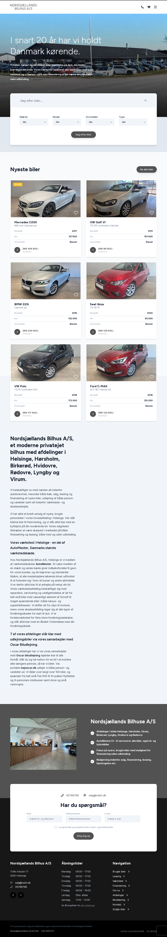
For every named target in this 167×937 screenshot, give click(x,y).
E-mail (107, 822)
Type (122, 125)
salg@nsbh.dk (95, 804)
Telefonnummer (73, 822)
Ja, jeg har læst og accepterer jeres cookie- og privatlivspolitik (85, 836)
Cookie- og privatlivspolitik (132, 931)
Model (56, 125)
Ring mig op (83, 844)
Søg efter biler (83, 143)
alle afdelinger (88, 905)
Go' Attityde (152, 931)
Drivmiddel (92, 125)
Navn (29, 822)
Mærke (24, 125)
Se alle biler (146, 178)
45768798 (70, 804)
